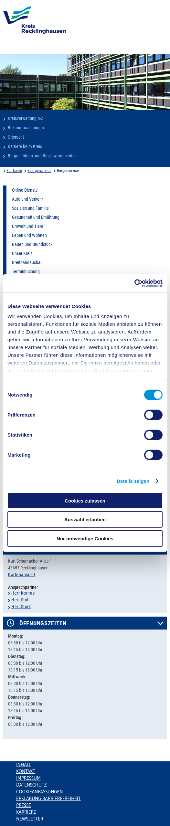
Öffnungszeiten (43, 623)
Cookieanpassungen (39, 791)
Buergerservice (39, 170)
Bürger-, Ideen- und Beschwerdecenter (42, 155)
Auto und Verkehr (27, 199)
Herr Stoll (20, 599)
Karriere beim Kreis (25, 146)
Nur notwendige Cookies (85, 538)
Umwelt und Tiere (27, 226)
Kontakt (25, 771)
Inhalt (23, 764)
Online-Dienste (25, 190)
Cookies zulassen (85, 500)
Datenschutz (31, 785)
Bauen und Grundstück (32, 244)
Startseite (14, 170)
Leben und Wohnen (29, 235)
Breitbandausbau (27, 262)
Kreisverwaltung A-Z (25, 118)
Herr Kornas (23, 593)
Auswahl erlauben (85, 519)
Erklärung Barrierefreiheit (48, 798)
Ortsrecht (16, 137)
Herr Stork (21, 606)
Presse (23, 805)
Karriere (26, 812)
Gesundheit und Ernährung (35, 217)
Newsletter (29, 818)
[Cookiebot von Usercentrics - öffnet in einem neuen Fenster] (134, 283)
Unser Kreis (22, 253)
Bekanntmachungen (26, 127)
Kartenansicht (21, 574)
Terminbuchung (26, 271)
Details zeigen (133, 481)
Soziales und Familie (30, 208)
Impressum (28, 778)
